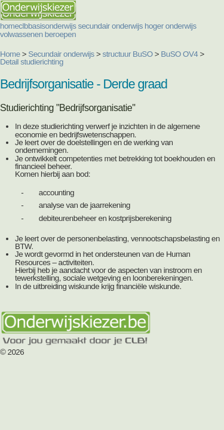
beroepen (60, 34)
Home (10, 54)
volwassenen (21, 34)
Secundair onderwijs (61, 54)
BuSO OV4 (179, 54)
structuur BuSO (128, 54)
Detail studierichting (31, 61)
